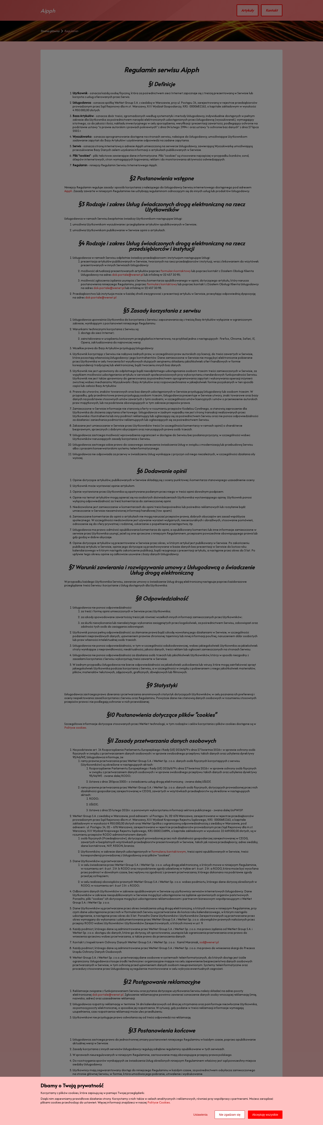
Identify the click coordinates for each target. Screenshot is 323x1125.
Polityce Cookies (158, 1102)
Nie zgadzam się (229, 1114)
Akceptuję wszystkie (265, 1114)
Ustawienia (200, 1114)
